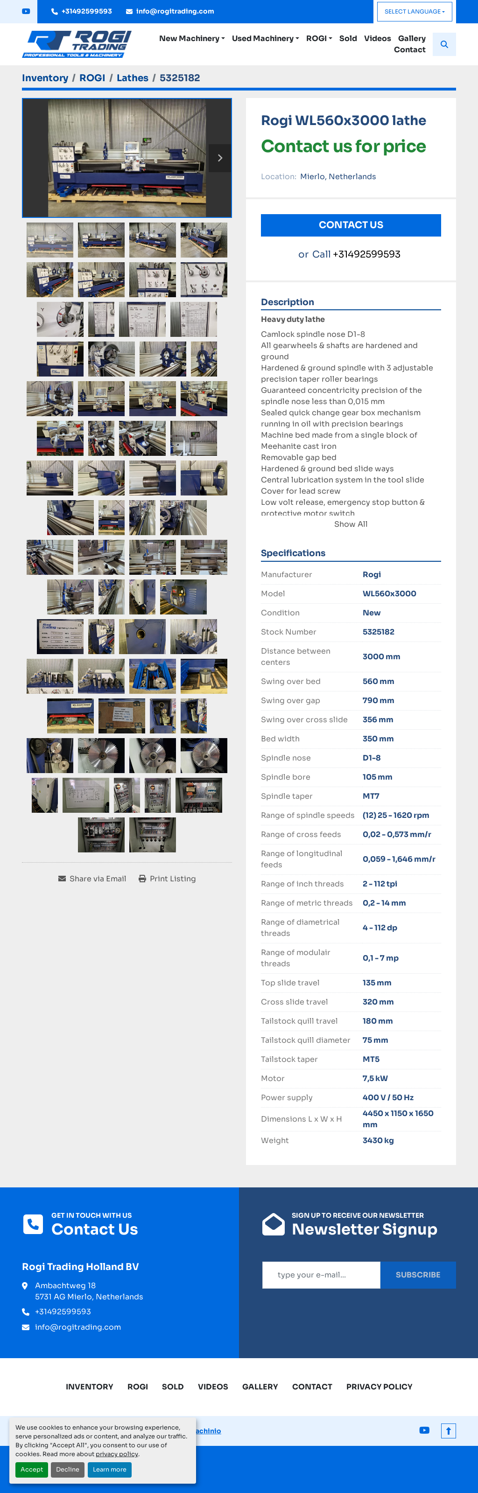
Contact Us (351, 225)
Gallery (412, 38)
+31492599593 (87, 11)
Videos (377, 38)
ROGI (316, 38)
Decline (67, 1469)
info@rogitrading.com (175, 11)
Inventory (89, 1387)
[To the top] (448, 1430)
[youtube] (26, 11)
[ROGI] (92, 78)
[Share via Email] (92, 879)
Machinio (205, 1431)
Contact (410, 50)
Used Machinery (263, 38)
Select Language (413, 11)
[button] (192, 38)
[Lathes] (132, 78)
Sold (348, 38)
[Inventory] (45, 78)
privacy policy (117, 1454)
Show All (351, 524)
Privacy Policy (379, 1387)
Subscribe (418, 1275)
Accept (32, 1469)
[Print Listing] (167, 879)
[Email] (321, 1275)
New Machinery (189, 38)
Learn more (110, 1469)
